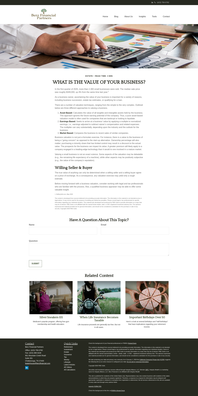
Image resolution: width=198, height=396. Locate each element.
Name (31, 225)
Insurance (68, 355)
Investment (68, 349)
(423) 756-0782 (161, 2)
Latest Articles (69, 365)
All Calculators (69, 370)
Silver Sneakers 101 (51, 317)
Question (33, 241)
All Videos (68, 367)
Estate (66, 352)
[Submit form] (35, 263)
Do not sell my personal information (138, 361)
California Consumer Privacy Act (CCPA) (152, 359)
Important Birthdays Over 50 (147, 317)
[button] (115, 14)
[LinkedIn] (152, 2)
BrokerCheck (132, 343)
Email (103, 225)
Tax (65, 357)
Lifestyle (67, 362)
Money (66, 360)
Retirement (68, 347)
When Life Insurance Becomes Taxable (99, 319)
